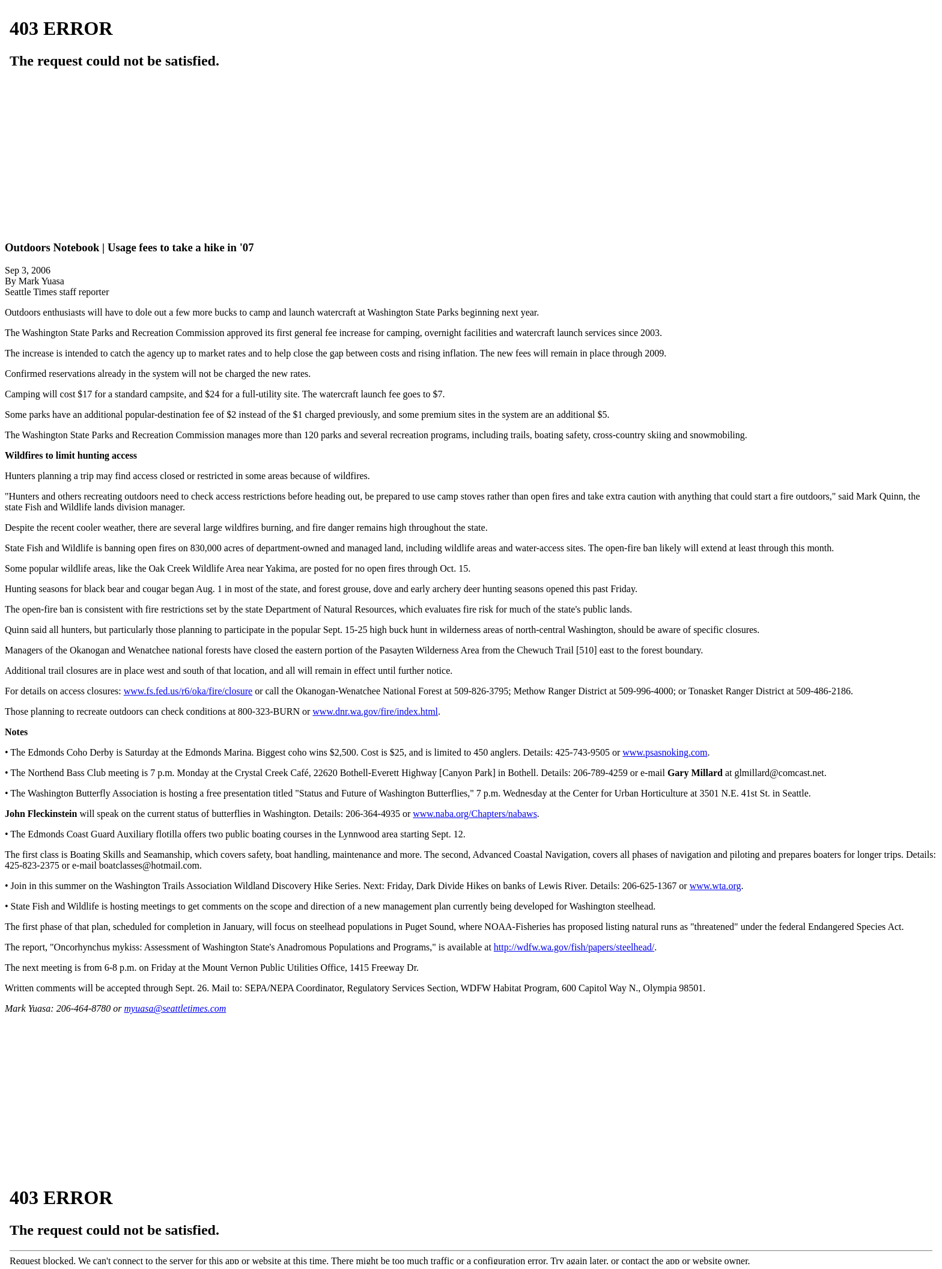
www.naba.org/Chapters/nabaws (475, 814)
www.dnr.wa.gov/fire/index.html (375, 711)
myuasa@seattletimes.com (175, 1008)
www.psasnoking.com (664, 752)
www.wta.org (715, 886)
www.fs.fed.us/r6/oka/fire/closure (188, 691)
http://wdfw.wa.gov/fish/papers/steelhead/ (574, 947)
